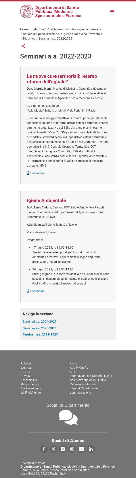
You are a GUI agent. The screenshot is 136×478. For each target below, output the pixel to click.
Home (112, 11)
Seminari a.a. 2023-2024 (40, 328)
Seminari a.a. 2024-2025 (40, 321)
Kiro (72, 371)
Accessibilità (29, 380)
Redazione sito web (83, 384)
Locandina (37, 173)
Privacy (25, 375)
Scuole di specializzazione (83, 29)
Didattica (37, 29)
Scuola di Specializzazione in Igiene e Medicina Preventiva (62, 34)
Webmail (26, 367)
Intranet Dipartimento (84, 388)
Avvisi (74, 363)
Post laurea (54, 29)
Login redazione (80, 392)
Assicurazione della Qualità (88, 380)
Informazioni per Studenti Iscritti (91, 375)
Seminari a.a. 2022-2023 (40, 334)
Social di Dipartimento (68, 405)
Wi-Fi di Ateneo (31, 392)
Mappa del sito (30, 384)
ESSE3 (25, 371)
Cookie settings (31, 388)
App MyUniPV (79, 367)
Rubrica (26, 363)
